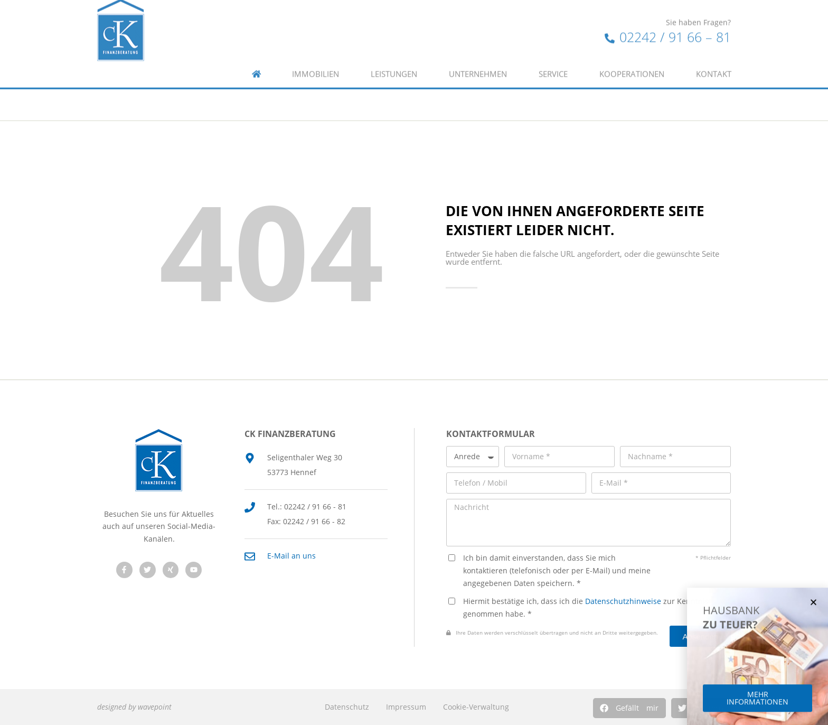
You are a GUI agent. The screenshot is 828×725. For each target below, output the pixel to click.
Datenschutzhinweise (623, 601)
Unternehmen (478, 57)
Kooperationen (631, 57)
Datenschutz (347, 707)
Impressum (406, 707)
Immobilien (315, 57)
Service (553, 57)
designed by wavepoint (134, 707)
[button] (629, 708)
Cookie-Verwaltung (476, 707)
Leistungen (394, 57)
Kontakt (713, 57)
